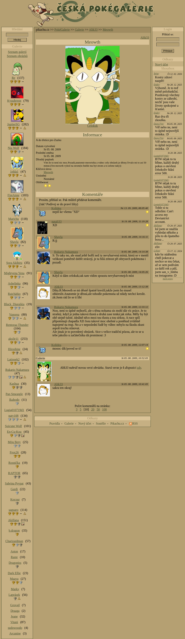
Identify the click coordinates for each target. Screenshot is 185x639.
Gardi (14, 489)
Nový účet (161, 64)
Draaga (15, 610)
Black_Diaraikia (14, 304)
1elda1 (14, 171)
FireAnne (13, 195)
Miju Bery (14, 442)
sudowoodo (15, 627)
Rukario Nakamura (66, 251)
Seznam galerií (17, 52)
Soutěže (101, 423)
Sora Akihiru (14, 262)
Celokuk (92, 125)
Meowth (108, 29)
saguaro (13, 509)
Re (13, 77)
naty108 (13, 415)
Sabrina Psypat (14, 483)
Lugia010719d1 (161, 155)
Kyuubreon (14, 100)
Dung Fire (158, 123)
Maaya (14, 578)
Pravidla (54, 423)
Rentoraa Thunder (17, 325)
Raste (14, 557)
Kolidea (56, 208)
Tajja (156, 73)
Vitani (14, 622)
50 (98, 409)
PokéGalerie (62, 29)
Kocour (15, 499)
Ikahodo (14, 399)
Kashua (14, 383)
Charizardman (14, 541)
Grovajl (15, 605)
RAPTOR (14, 473)
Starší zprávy (168, 279)
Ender (156, 84)
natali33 (57, 221)
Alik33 (93, 29)
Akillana (158, 225)
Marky (15, 589)
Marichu (13, 218)
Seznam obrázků (17, 56)
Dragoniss (15, 562)
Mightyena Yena (14, 273)
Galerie (79, 29)
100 (104, 409)
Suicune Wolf (13, 426)
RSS (135, 423)
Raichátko (14, 293)
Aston (14, 551)
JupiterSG (13, 124)
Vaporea (14, 314)
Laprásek (14, 594)
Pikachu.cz (117, 423)
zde (139, 367)
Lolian (157, 250)
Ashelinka (14, 283)
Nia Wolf (13, 148)
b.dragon (14, 530)
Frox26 (14, 452)
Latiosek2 (13, 359)
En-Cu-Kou (14, 431)
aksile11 (13, 338)
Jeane (14, 616)
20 (92, 409)
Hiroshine (14, 349)
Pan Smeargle (14, 394)
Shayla (58, 237)
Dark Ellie (14, 573)
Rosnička (14, 462)
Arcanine (15, 633)
